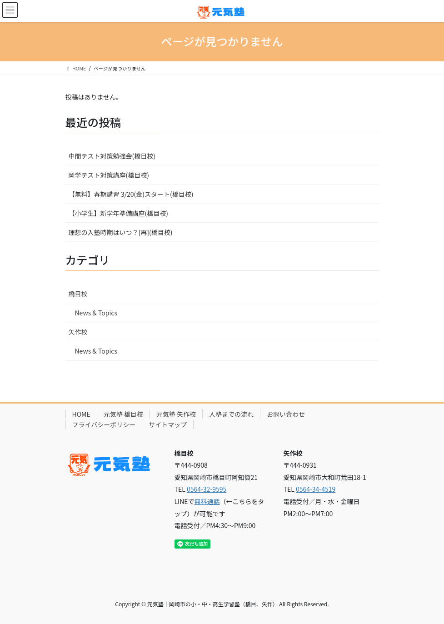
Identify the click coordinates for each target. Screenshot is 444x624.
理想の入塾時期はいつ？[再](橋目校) (121, 232)
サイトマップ (168, 424)
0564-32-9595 (206, 489)
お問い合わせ (286, 414)
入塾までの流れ (231, 414)
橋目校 (78, 293)
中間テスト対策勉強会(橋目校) (112, 155)
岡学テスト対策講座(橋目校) (109, 175)
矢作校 (78, 331)
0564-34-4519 (315, 489)
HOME (81, 414)
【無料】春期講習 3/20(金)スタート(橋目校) (131, 194)
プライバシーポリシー (104, 424)
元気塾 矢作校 (176, 414)
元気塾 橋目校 (123, 414)
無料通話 (207, 501)
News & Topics (96, 312)
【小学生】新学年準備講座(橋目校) (118, 213)
